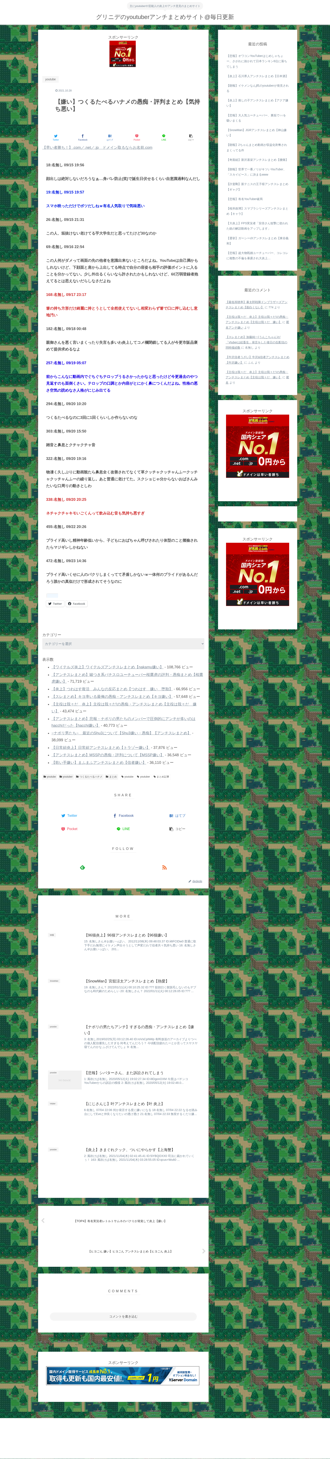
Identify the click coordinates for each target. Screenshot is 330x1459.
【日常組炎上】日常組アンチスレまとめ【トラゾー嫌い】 (101, 748)
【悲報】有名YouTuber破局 (244, 199)
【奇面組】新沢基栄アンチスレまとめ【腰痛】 (257, 159)
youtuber (66, 776)
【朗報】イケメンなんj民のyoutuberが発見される (257, 88)
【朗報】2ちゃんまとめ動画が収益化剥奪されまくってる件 (256, 147)
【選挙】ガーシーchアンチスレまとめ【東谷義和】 (257, 240)
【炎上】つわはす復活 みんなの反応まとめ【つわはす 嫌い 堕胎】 (112, 689)
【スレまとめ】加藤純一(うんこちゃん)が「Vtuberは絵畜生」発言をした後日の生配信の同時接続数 (256, 342)
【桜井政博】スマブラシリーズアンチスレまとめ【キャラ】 (257, 211)
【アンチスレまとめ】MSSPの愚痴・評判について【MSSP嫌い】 (108, 755)
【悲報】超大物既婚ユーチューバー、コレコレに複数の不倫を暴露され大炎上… (257, 255)
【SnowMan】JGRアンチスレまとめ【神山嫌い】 (256, 132)
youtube (50, 776)
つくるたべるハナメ (89, 776)
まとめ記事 (161, 776)
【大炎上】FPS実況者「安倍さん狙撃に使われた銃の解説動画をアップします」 (257, 226)
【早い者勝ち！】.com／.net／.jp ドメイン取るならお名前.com (97, 147)
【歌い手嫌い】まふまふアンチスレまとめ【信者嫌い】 (99, 762)
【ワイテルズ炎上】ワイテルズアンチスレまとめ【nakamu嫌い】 (108, 667)
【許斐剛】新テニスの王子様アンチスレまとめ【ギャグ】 (257, 186)
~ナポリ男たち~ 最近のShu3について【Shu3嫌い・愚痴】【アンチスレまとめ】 (121, 733)
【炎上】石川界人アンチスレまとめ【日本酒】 (257, 76)
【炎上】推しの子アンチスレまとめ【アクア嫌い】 (257, 103)
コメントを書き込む (123, 1316)
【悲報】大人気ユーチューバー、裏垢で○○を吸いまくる (256, 118)
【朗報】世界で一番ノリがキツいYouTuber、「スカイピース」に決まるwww (256, 172)
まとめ (111, 776)
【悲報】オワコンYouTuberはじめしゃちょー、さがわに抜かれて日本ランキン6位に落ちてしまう (256, 61)
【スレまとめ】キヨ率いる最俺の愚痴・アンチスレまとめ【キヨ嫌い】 (112, 697)
